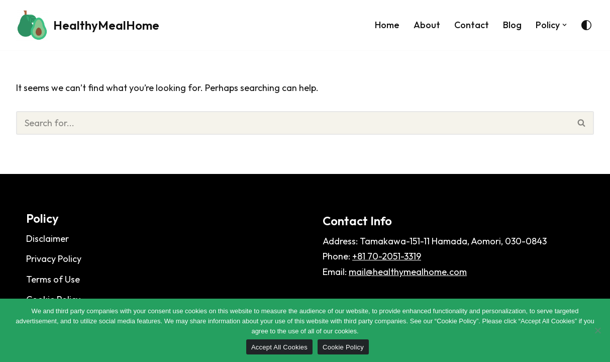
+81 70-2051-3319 (386, 256)
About (427, 25)
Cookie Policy (343, 347)
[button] (564, 25)
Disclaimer (47, 238)
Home (387, 25)
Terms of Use (53, 279)
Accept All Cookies (279, 347)
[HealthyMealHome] (87, 25)
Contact (471, 25)
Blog (512, 25)
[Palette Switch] (586, 25)
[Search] (293, 123)
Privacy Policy (53, 258)
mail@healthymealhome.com (408, 272)
